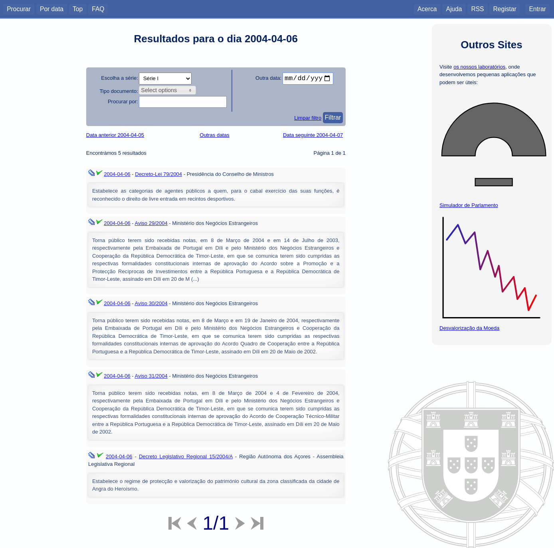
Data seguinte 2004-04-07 (313, 135)
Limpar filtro (307, 118)
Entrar (537, 8)
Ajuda (454, 8)
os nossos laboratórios (479, 67)
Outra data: (268, 78)
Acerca (427, 8)
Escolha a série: (119, 78)
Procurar (19, 8)
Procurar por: (123, 101)
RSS (477, 8)
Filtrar (333, 117)
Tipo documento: (118, 91)
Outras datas (214, 135)
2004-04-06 (117, 174)
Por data (51, 8)
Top (78, 8)
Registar (504, 8)
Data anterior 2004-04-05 (115, 135)
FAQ (98, 8)
